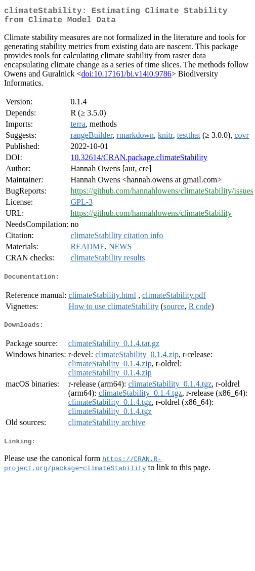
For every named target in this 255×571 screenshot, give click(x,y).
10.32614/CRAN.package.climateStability (138, 161)
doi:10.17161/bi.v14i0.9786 (126, 77)
